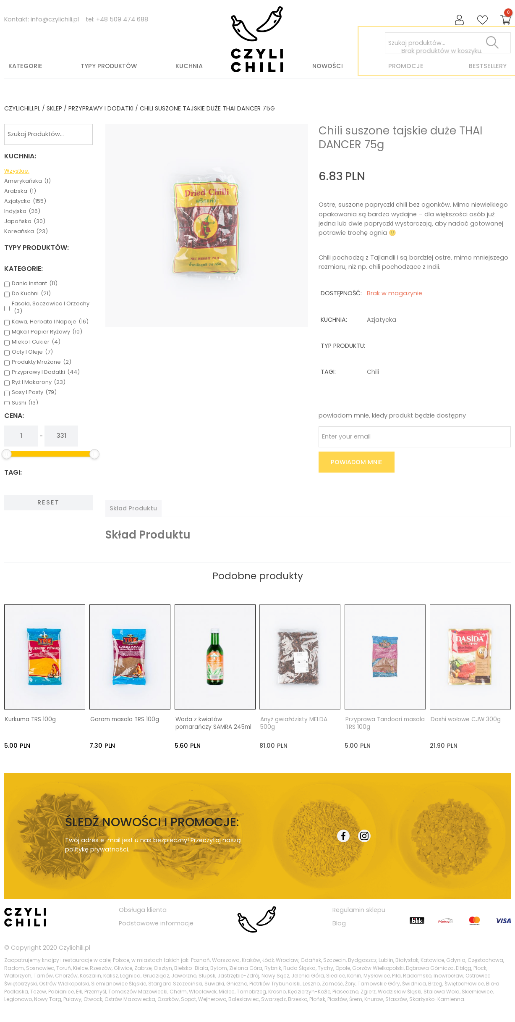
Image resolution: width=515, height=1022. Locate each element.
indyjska (22, 211)
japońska (24, 221)
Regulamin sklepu (358, 910)
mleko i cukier (36, 342)
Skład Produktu (133, 508)
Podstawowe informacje (156, 923)
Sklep (54, 108)
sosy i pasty (34, 392)
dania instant (35, 283)
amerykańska (27, 181)
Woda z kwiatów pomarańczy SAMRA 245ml (213, 723)
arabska (20, 191)
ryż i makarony (38, 382)
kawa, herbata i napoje (50, 322)
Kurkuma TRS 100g (30, 719)
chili (373, 372)
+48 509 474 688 (122, 19)
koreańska (26, 231)
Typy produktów (109, 66)
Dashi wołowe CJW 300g (466, 719)
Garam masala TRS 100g (124, 719)
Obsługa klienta (143, 910)
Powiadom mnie (356, 462)
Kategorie (25, 66)
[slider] (7, 454)
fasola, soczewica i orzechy (50, 307)
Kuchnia (189, 66)
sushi (25, 403)
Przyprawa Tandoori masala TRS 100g (385, 723)
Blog (339, 923)
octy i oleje (32, 352)
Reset (48, 502)
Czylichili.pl (74, 947)
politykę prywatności (96, 849)
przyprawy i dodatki (100, 108)
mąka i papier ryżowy (47, 332)
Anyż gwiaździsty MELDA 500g (293, 723)
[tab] (133, 508)
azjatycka (25, 201)
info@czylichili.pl (55, 19)
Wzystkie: (16, 171)
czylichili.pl (22, 108)
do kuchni (31, 293)
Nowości (327, 66)
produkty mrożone (41, 362)
